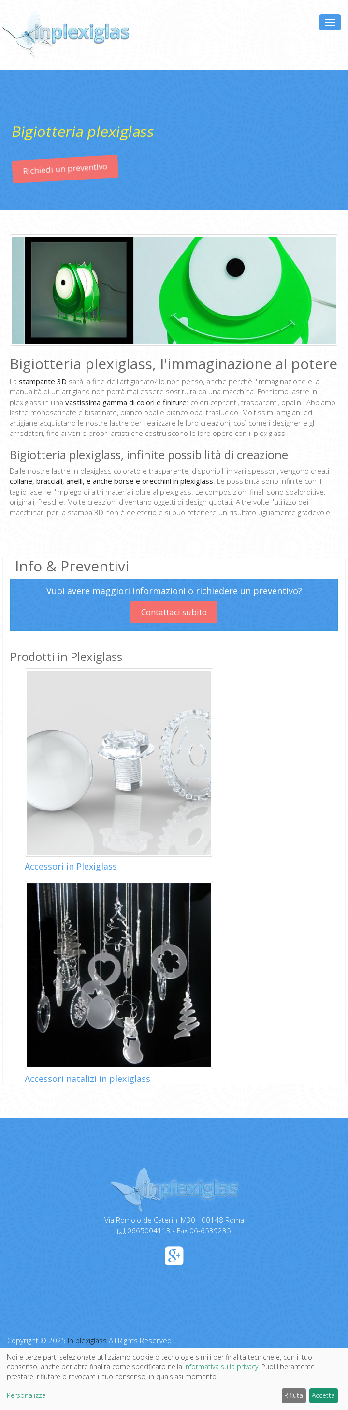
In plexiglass (87, 1340)
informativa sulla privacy (221, 1366)
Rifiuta (293, 1395)
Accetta (323, 1395)
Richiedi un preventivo (66, 179)
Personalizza (26, 1395)
